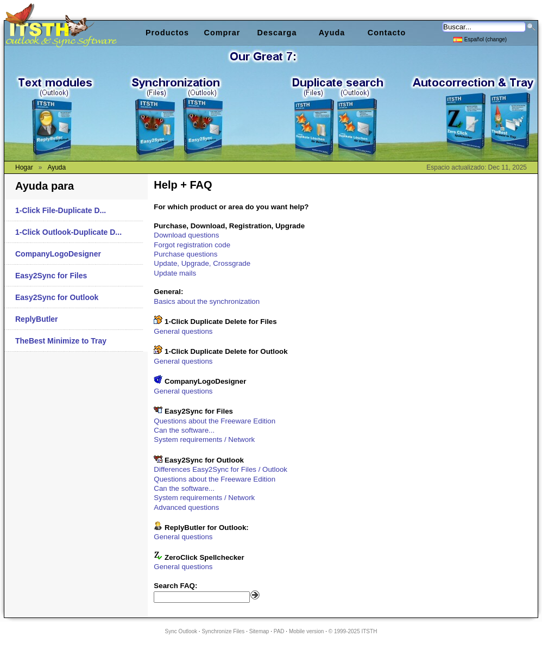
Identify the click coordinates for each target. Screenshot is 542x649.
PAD (279, 631)
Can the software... (184, 430)
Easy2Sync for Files (51, 275)
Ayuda (332, 32)
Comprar (222, 32)
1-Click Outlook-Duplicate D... (68, 232)
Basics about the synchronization (207, 301)
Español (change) (480, 38)
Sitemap (259, 631)
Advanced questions (186, 507)
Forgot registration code (192, 245)
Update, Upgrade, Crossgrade (202, 263)
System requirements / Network (204, 439)
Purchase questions (185, 254)
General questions (183, 331)
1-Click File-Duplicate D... (60, 210)
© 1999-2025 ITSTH (353, 631)
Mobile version (306, 631)
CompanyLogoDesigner (58, 253)
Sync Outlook (181, 631)
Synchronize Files (222, 631)
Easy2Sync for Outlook (56, 297)
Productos (167, 32)
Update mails (175, 273)
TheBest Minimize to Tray (60, 340)
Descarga (277, 32)
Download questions (186, 235)
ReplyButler (36, 319)
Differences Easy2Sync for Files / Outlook (220, 469)
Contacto (387, 32)
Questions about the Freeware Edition (214, 421)
